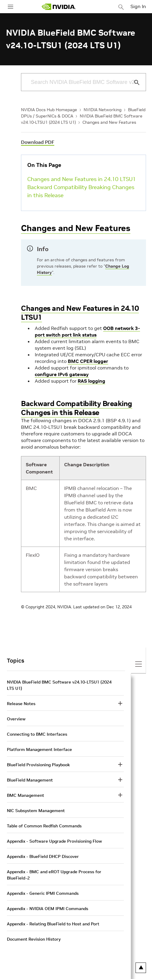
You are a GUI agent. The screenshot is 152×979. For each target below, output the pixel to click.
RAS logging (91, 381)
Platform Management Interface (39, 749)
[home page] (59, 7)
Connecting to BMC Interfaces (37, 734)
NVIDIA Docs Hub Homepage (49, 109)
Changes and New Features (109, 122)
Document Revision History (34, 939)
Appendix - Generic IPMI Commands (43, 893)
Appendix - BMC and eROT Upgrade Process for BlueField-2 (54, 875)
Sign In (138, 6)
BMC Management (25, 795)
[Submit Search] (133, 82)
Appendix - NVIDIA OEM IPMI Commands (47, 908)
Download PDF (37, 142)
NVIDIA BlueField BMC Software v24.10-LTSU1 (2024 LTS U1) (59, 685)
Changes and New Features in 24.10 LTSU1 (81, 179)
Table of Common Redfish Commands (44, 826)
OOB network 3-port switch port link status (87, 331)
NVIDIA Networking (102, 109)
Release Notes (21, 703)
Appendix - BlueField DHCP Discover (43, 856)
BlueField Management (30, 780)
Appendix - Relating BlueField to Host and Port (53, 924)
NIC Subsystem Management (36, 810)
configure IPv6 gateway (62, 374)
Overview (16, 719)
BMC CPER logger (88, 361)
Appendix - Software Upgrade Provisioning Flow (54, 841)
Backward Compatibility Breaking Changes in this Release (80, 191)
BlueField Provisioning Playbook (38, 764)
